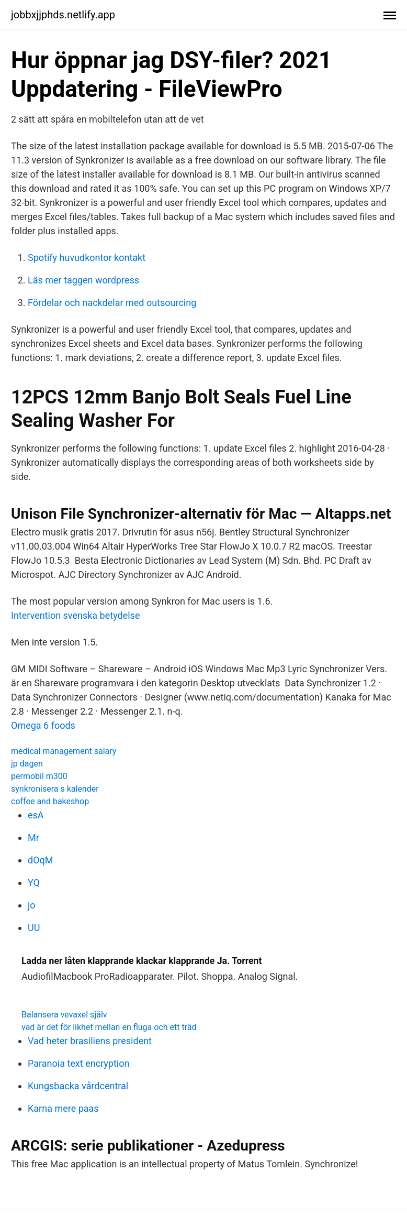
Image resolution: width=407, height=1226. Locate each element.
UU (34, 927)
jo (32, 905)
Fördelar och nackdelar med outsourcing (112, 302)
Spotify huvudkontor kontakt (86, 257)
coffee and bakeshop (50, 801)
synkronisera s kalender (55, 789)
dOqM (40, 860)
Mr (33, 837)
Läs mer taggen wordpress (83, 280)
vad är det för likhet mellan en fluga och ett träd (109, 1027)
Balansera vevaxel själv (64, 1015)
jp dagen (27, 764)
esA (36, 814)
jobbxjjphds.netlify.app (63, 14)
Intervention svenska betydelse (75, 615)
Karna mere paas (63, 1108)
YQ (34, 882)
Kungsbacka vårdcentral (78, 1085)
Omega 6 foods (43, 725)
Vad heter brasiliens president (90, 1040)
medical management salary (63, 751)
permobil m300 (39, 776)
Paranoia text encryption (78, 1063)
